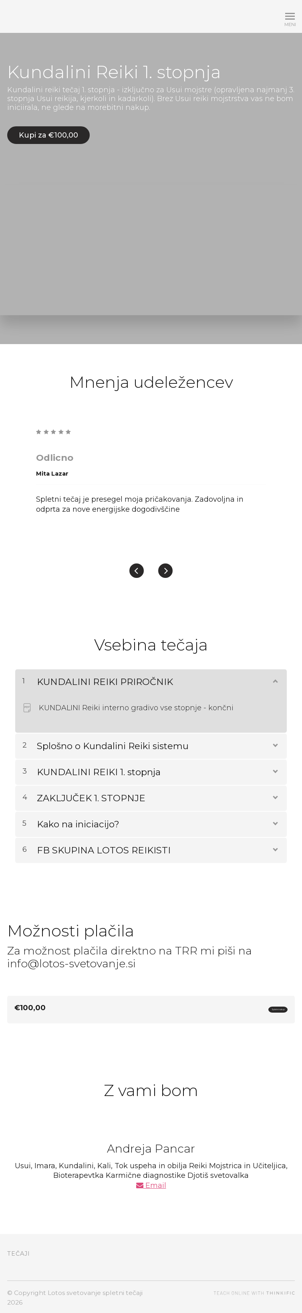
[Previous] (136, 566)
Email (151, 1183)
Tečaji (18, 1251)
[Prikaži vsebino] (274, 675)
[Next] (165, 566)
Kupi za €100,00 (48, 135)
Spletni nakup (257, 1006)
